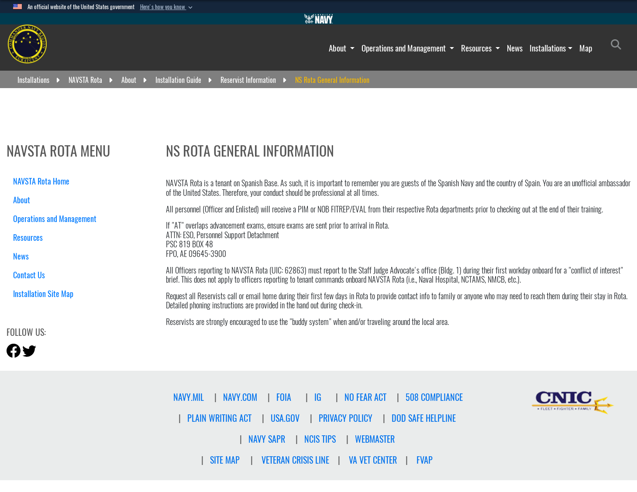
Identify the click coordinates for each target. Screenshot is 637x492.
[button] (167, 7)
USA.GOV (285, 418)
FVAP (425, 460)
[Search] (618, 46)
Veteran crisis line (295, 460)
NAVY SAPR (266, 439)
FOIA (283, 397)
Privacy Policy (345, 418)
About (338, 48)
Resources (477, 48)
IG (317, 397)
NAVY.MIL (188, 397)
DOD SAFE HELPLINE (424, 418)
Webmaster (375, 439)
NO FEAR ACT (365, 397)
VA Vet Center (373, 460)
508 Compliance (434, 397)
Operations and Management (405, 48)
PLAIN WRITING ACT (219, 418)
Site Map (225, 460)
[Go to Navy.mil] (318, 18)
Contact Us (29, 275)
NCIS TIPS (320, 439)
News (515, 48)
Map (585, 48)
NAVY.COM (240, 397)
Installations (548, 48)
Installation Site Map (43, 293)
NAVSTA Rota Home (41, 181)
